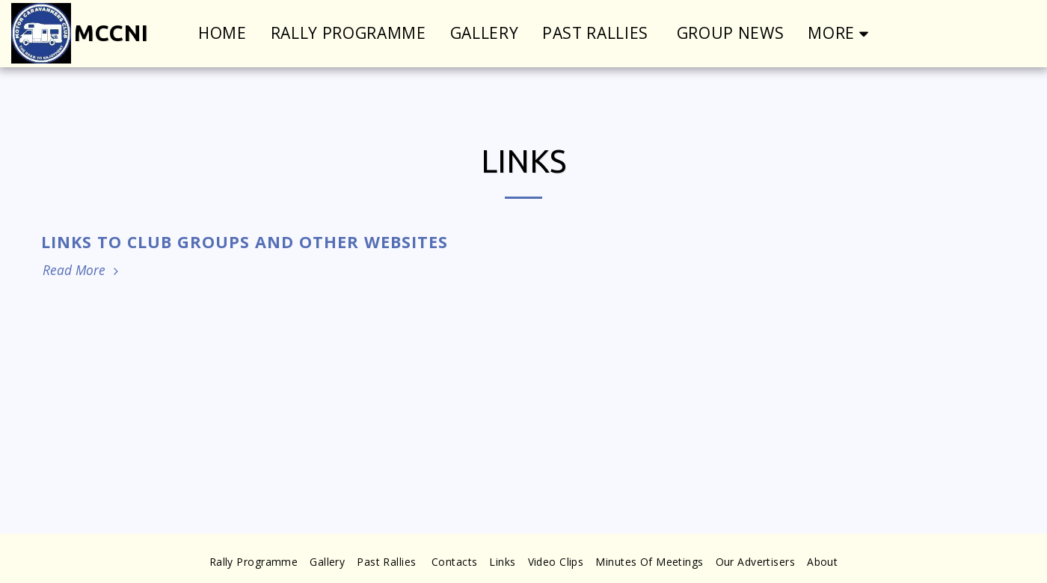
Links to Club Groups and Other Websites (244, 242)
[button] (1022, 33)
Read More (82, 270)
